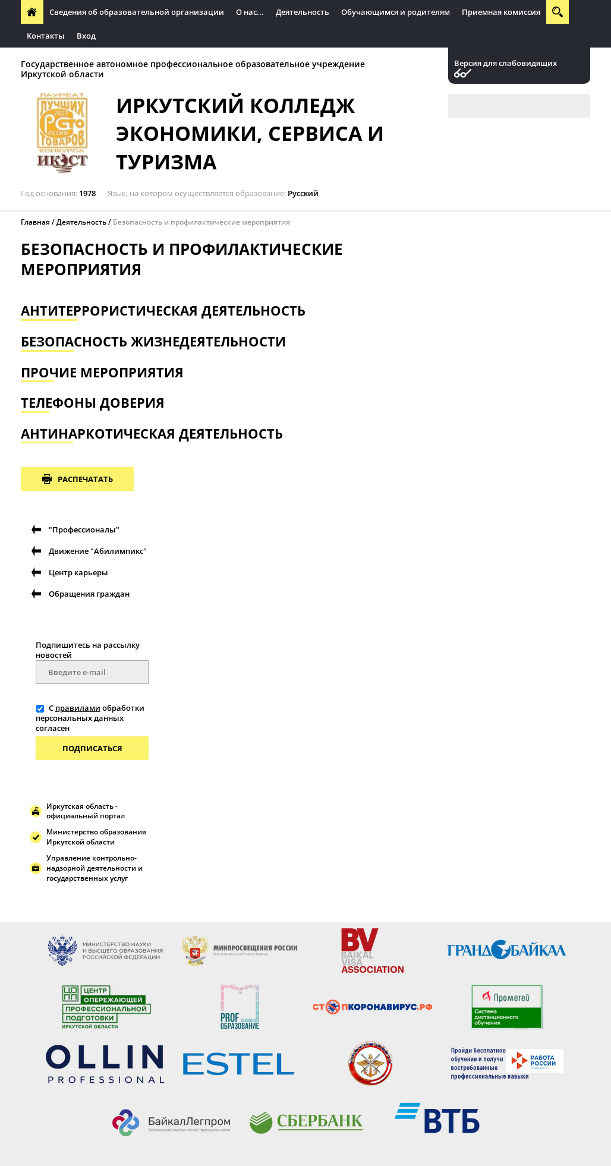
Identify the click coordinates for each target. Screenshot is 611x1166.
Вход (86, 35)
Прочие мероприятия (102, 372)
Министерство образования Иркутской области (96, 836)
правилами (77, 707)
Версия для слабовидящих (505, 63)
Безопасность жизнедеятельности (153, 341)
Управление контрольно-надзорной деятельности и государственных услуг (94, 868)
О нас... (250, 12)
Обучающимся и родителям (395, 12)
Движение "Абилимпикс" (98, 551)
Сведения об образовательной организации (136, 12)
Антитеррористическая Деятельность (163, 310)
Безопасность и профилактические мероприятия (201, 222)
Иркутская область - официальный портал (85, 811)
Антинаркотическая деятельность (152, 433)
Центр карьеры (78, 572)
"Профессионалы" (84, 529)
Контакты (46, 35)
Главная (35, 222)
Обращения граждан (89, 593)
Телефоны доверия (93, 402)
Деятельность (302, 12)
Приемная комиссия (501, 12)
